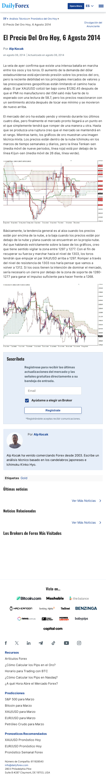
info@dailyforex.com (16, 765)
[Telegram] (41, 643)
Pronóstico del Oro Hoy (44, 18)
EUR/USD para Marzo (20, 718)
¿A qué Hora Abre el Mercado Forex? (31, 683)
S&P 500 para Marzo (19, 699)
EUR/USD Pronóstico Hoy (23, 746)
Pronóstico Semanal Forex (24, 752)
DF (5, 19)
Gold (24, 478)
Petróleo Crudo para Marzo (24, 724)
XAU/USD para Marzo (20, 712)
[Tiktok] (53, 643)
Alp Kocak (41, 434)
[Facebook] (6, 643)
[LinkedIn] (28, 643)
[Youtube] (66, 643)
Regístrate (52, 410)
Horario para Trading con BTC (26, 671)
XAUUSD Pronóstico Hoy (23, 740)
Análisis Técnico (18, 18)
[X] (17, 643)
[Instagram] (79, 643)
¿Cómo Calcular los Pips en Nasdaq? (31, 677)
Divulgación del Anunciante (93, 24)
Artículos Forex (16, 659)
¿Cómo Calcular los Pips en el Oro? (30, 665)
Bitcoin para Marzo (18, 705)
